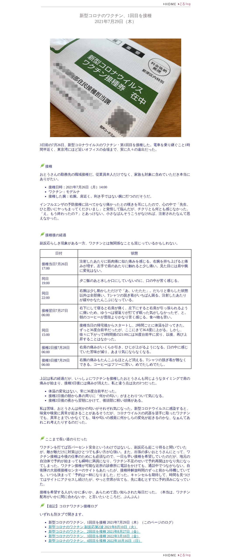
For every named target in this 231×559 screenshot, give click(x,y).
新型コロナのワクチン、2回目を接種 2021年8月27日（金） (94, 531)
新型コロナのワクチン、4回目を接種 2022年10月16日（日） (95, 541)
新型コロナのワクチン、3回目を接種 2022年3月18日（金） (94, 536)
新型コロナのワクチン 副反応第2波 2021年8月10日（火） (93, 527)
